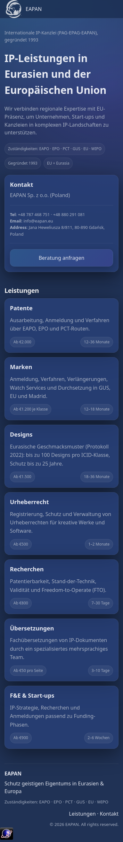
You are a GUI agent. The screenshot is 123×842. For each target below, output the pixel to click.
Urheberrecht (29, 502)
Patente (21, 308)
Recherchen (27, 569)
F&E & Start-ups (32, 695)
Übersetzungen (32, 628)
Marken (21, 367)
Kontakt (109, 813)
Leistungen (82, 813)
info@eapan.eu (38, 221)
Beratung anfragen (62, 257)
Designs (21, 434)
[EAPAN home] (61, 9)
